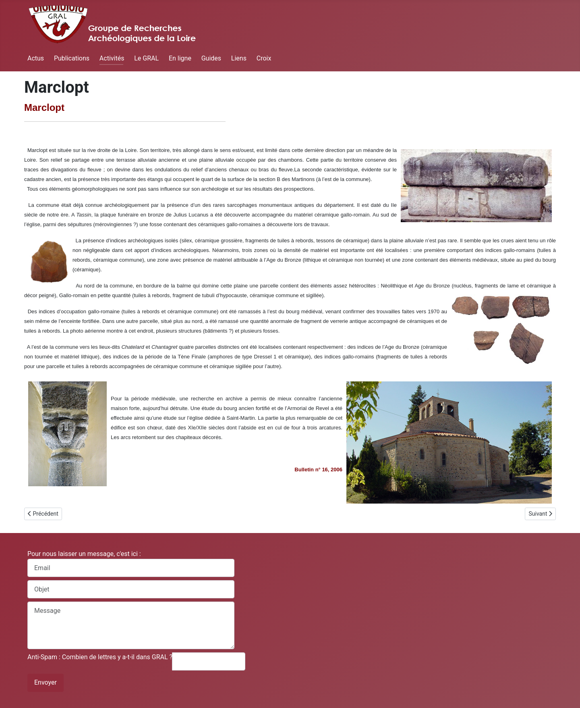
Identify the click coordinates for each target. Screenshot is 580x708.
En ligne (180, 58)
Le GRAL (146, 58)
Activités (111, 58)
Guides (211, 58)
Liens (238, 58)
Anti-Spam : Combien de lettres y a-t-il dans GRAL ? (99, 657)
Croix (264, 58)
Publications (71, 58)
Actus (35, 58)
